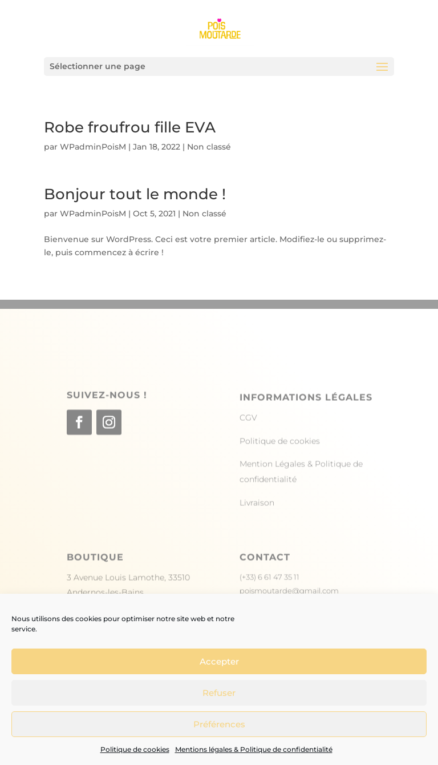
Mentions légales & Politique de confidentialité (253, 749)
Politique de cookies (134, 749)
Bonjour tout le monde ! (135, 194)
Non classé (209, 147)
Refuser (219, 692)
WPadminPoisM (93, 147)
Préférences (219, 724)
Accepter (219, 661)
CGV (248, 436)
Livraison (257, 521)
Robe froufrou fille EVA (130, 127)
